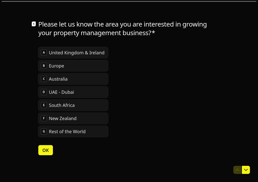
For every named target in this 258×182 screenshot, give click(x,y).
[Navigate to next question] (246, 170)
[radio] (73, 52)
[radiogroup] (73, 92)
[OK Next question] (45, 150)
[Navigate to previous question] (237, 170)
